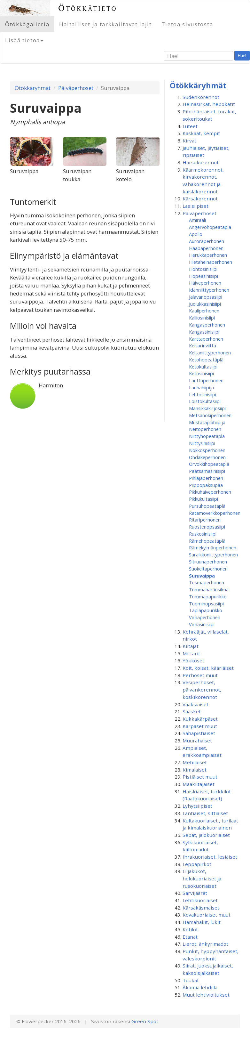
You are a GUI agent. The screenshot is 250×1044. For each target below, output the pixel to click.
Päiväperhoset (75, 88)
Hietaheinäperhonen (210, 262)
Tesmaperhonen (206, 582)
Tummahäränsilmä (209, 589)
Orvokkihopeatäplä (209, 464)
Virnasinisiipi (202, 624)
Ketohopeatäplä (206, 359)
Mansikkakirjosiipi (207, 408)
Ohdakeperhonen (207, 457)
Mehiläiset (195, 762)
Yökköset (193, 660)
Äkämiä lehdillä (200, 987)
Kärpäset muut (200, 726)
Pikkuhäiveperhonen (210, 492)
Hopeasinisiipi (203, 276)
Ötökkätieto (87, 8)
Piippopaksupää (206, 485)
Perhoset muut (200, 675)
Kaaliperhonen (204, 310)
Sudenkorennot (201, 97)
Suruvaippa (202, 575)
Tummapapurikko (208, 596)
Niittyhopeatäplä (207, 436)
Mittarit (191, 653)
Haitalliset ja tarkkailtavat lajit (105, 24)
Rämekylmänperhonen (212, 547)
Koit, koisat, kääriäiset (208, 668)
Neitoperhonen (205, 429)
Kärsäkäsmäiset (201, 907)
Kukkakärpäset (200, 719)
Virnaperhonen (204, 617)
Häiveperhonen (205, 282)
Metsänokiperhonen (210, 415)
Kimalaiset (195, 769)
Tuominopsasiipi (206, 603)
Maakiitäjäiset (199, 784)
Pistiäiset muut (200, 776)
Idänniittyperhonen (209, 290)
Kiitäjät (191, 646)
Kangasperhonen (207, 324)
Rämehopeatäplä (207, 541)
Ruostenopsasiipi (207, 526)
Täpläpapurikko (205, 610)
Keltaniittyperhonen (210, 352)
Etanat (190, 937)
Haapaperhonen (206, 248)
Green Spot (144, 1021)
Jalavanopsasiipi (205, 297)
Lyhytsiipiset (197, 806)
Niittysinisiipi (202, 443)
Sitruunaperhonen (208, 561)
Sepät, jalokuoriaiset (206, 835)
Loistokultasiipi (205, 401)
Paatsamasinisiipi (207, 471)
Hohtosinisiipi (203, 269)
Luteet (190, 126)
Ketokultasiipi (203, 366)
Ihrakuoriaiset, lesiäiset (210, 857)
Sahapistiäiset (199, 733)
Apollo (195, 234)
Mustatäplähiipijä (207, 422)
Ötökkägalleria (27, 24)
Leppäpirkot (197, 864)
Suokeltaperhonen (208, 568)
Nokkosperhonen (207, 450)
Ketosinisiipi (201, 373)
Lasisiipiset (195, 206)
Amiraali (197, 220)
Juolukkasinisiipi (205, 304)
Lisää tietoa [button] (24, 40)
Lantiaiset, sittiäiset (205, 813)
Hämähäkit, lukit (202, 922)
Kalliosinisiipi (202, 317)
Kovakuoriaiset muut (206, 914)
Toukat (191, 980)
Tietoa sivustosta (187, 24)
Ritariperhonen (205, 519)
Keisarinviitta (202, 345)
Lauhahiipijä (201, 387)
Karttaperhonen (206, 339)
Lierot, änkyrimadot (205, 944)
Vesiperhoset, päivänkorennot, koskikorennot (202, 689)
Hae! (242, 55)
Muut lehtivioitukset (206, 994)
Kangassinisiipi (204, 331)
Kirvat (189, 140)
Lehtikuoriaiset (200, 900)
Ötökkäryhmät (33, 88)
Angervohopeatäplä (210, 227)
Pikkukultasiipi (203, 499)
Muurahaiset (197, 740)
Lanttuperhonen (206, 380)
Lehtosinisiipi (202, 394)
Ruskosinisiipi (202, 533)
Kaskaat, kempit (201, 133)
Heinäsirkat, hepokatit (209, 104)
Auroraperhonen (206, 241)
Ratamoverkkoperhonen (214, 513)
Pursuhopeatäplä (207, 506)
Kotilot (190, 929)
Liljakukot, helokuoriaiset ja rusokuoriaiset (202, 878)
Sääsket (192, 711)
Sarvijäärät (195, 893)
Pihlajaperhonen (206, 478)
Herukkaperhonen (208, 255)
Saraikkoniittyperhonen (213, 554)
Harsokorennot (201, 162)
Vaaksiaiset (195, 704)
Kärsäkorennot (200, 198)
